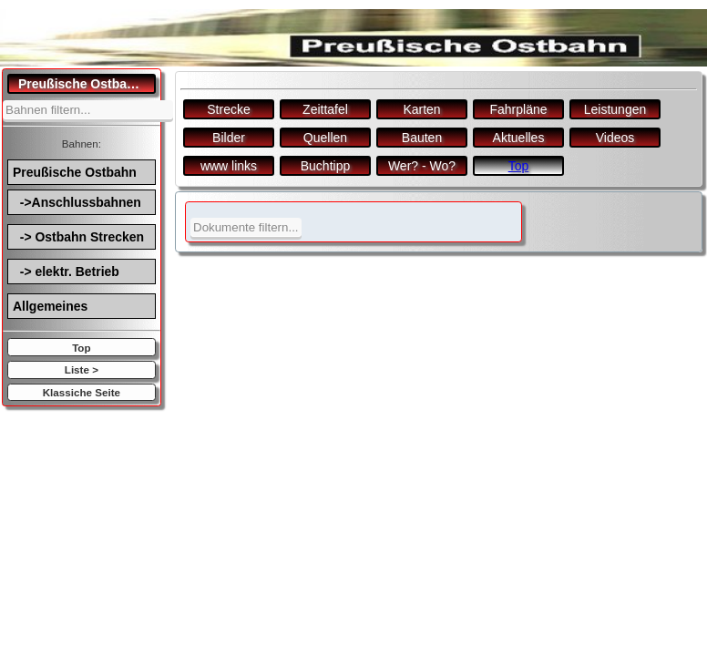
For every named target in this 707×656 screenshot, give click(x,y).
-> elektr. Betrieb (66, 271)
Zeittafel (325, 109)
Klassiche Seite (81, 392)
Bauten (422, 137)
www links (228, 166)
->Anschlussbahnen (77, 202)
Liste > (81, 369)
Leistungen (615, 109)
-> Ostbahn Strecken (78, 237)
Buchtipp (325, 166)
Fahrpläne (518, 109)
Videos (615, 137)
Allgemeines (50, 306)
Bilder (228, 137)
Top (81, 348)
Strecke (228, 109)
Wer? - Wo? (422, 166)
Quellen (325, 137)
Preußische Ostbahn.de (87, 84)
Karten (421, 109)
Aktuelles (519, 137)
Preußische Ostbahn (75, 172)
